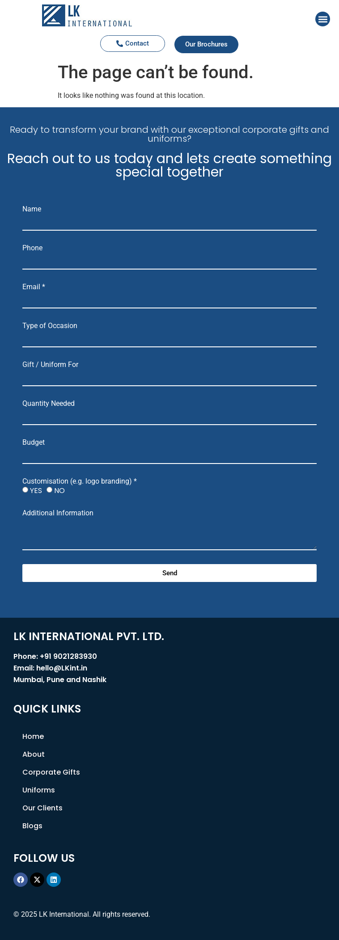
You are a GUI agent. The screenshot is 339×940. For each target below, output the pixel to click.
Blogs (32, 826)
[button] (322, 19)
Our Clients (42, 808)
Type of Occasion (49, 325)
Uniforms (38, 790)
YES (36, 490)
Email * (33, 287)
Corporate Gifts (51, 772)
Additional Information (57, 513)
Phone (32, 248)
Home (33, 736)
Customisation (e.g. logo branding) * (79, 481)
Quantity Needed (48, 403)
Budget (33, 442)
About (33, 754)
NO (59, 490)
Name (31, 209)
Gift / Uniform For (50, 364)
